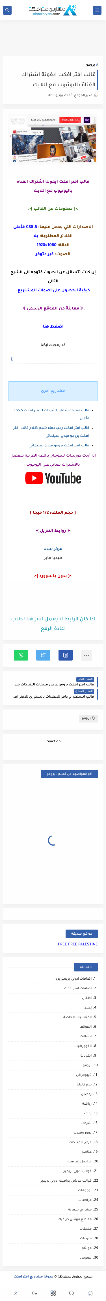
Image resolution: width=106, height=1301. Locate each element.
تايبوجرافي (84, 1075)
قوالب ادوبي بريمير (78, 1171)
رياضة (87, 1104)
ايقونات (86, 1056)
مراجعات (85, 1200)
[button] (66, 655)
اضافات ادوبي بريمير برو (73, 979)
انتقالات (86, 1037)
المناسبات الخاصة (77, 1018)
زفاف (88, 1114)
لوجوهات (85, 1191)
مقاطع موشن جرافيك (75, 1220)
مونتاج (87, 1248)
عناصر (87, 1152)
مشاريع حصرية (80, 1210)
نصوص (86, 1258)
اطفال (87, 998)
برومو (90, 65)
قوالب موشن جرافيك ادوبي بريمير (66, 1181)
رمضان (86, 1094)
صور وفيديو (82, 1133)
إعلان (88, 1008)
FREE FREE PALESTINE (78, 945)
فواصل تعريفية (80, 1162)
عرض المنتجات (80, 1143)
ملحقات (85, 1229)
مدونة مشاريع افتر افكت (33, 1277)
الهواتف (85, 1027)
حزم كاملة (84, 1085)
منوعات (86, 1239)
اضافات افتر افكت (78, 989)
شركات (86, 1123)
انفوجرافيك (83, 1046)
